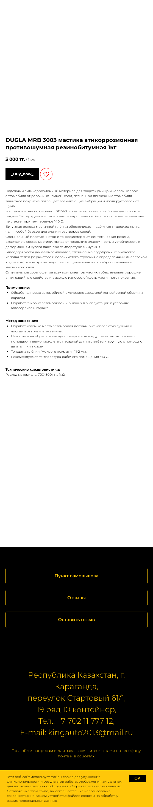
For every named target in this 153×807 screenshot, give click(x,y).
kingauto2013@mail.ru (90, 732)
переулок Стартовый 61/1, (76, 698)
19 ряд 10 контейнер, (76, 709)
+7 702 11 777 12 (85, 721)
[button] (76, 598)
